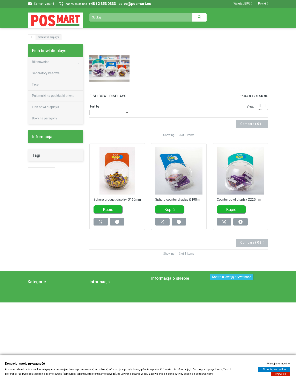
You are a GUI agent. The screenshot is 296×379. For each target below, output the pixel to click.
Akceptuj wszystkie (274, 369)
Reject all (280, 373)
